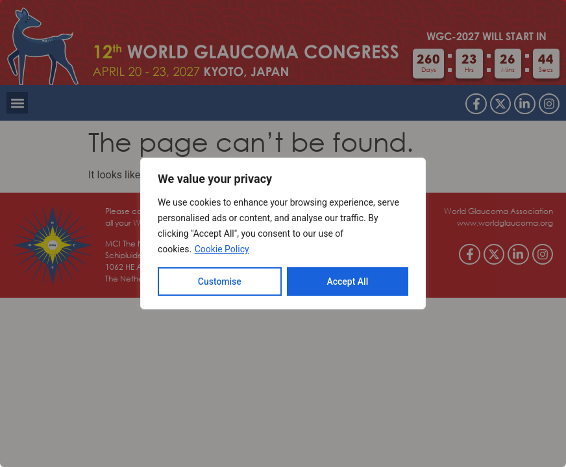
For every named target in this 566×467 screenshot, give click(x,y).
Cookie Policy (222, 249)
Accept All (347, 281)
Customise (219, 281)
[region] (283, 233)
